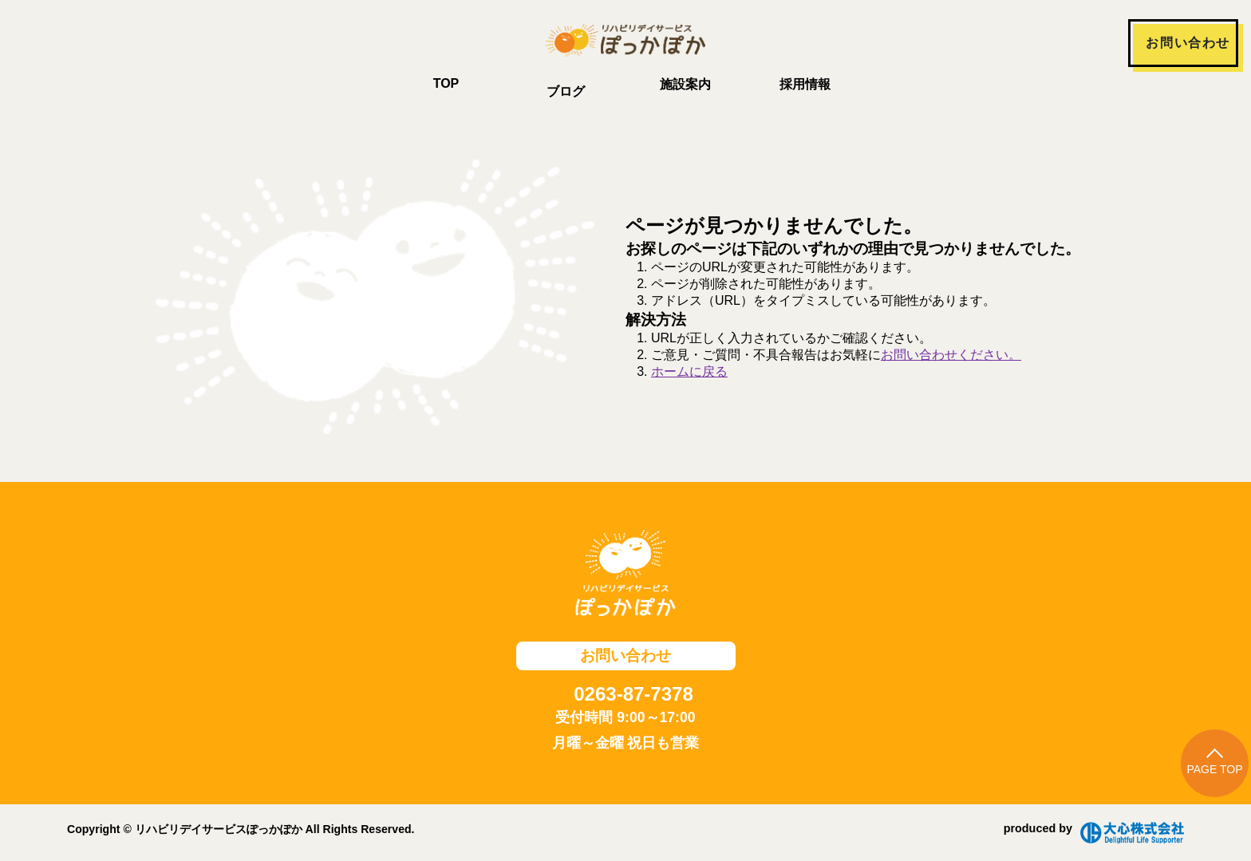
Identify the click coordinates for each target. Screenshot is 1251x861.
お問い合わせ (1188, 42)
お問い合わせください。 (951, 354)
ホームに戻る (689, 371)
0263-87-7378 (633, 694)
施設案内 (685, 84)
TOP (446, 83)
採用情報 (805, 84)
